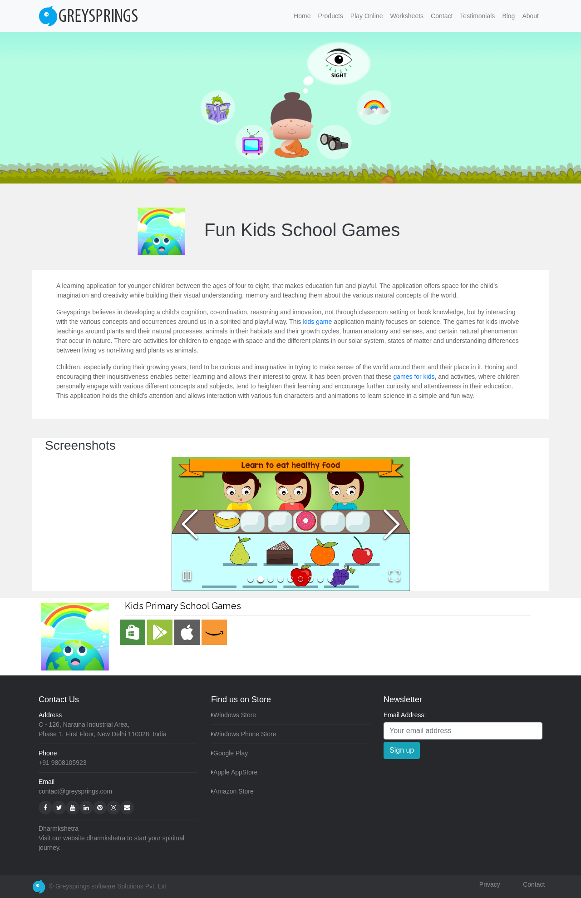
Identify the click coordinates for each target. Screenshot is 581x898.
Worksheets (406, 16)
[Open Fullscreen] (394, 575)
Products (330, 16)
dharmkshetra (106, 838)
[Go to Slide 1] (250, 579)
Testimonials (477, 16)
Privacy (489, 884)
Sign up (401, 750)
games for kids (413, 376)
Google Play (230, 753)
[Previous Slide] (190, 524)
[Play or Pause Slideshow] (187, 575)
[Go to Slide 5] (290, 579)
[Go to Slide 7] (310, 579)
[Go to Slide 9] (330, 579)
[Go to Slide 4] (280, 579)
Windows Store (234, 715)
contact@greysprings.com (75, 791)
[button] (291, 524)
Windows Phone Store (244, 734)
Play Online (366, 16)
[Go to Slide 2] (260, 579)
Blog (508, 16)
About (530, 16)
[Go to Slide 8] (320, 579)
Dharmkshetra (59, 828)
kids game (317, 321)
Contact (442, 16)
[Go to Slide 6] (300, 579)
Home (304, 15)
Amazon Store (233, 791)
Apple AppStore (235, 772)
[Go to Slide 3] (270, 579)
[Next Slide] (392, 524)
